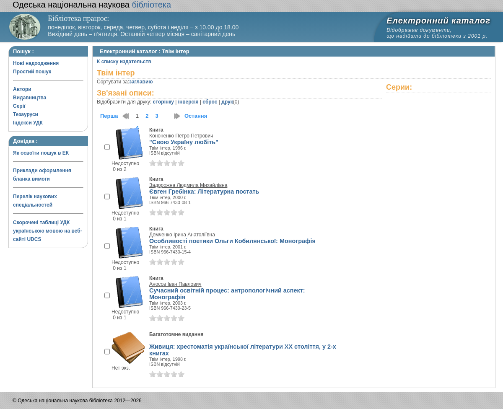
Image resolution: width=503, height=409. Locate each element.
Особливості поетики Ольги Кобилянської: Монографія (232, 241)
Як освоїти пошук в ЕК (41, 153)
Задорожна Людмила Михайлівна (188, 185)
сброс (209, 102)
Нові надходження (36, 63)
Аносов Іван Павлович (175, 284)
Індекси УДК (28, 123)
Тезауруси (25, 114)
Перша (109, 116)
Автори (22, 89)
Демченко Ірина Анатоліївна (182, 235)
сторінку (163, 102)
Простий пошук (32, 72)
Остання (195, 116)
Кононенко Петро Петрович (181, 136)
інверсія (188, 102)
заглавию (141, 82)
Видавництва (29, 98)
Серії (19, 106)
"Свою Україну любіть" (183, 142)
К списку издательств (124, 62)
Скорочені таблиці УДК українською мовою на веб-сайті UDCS (47, 231)
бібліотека (92, 4)
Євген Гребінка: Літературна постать (204, 191)
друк (227, 102)
